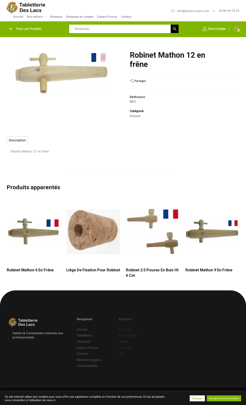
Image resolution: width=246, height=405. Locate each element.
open (103, 57)
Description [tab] (17, 140)
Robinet (135, 116)
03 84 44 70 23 (229, 10)
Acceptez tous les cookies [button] (224, 398)
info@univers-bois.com (193, 11)
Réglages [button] (197, 398)
